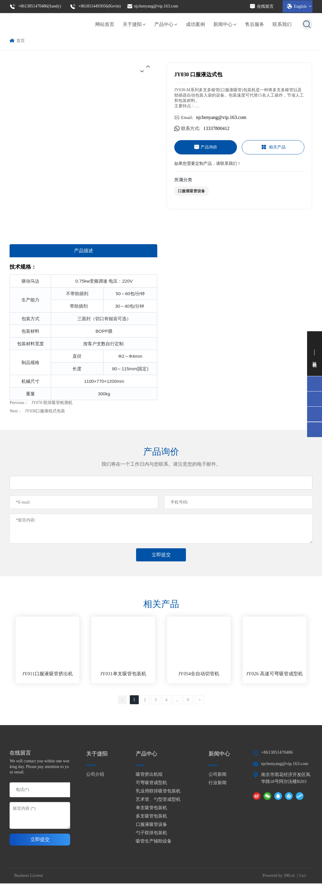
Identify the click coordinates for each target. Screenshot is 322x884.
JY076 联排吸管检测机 (52, 402)
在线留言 (261, 6)
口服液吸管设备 (191, 191)
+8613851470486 (277, 752)
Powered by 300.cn (279, 876)
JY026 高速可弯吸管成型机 (274, 674)
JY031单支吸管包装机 (123, 674)
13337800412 (216, 128)
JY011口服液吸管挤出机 (47, 674)
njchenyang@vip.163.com (152, 6)
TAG (302, 876)
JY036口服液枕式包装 (45, 411)
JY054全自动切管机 (198, 674)
